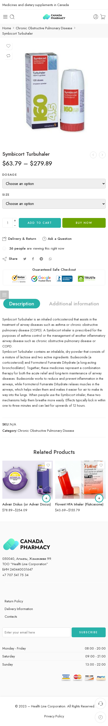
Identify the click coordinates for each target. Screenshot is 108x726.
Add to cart (40, 223)
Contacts (11, 616)
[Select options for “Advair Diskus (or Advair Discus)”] (46, 498)
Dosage (9, 175)
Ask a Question (57, 238)
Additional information (74, 303)
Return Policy (14, 601)
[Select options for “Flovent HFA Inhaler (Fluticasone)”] (99, 498)
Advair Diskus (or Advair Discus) (26, 504)
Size (6, 195)
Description (21, 303)
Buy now (84, 223)
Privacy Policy (54, 716)
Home (6, 28)
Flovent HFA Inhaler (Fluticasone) (79, 504)
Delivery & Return (19, 238)
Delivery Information (19, 608)
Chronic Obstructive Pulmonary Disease (44, 28)
